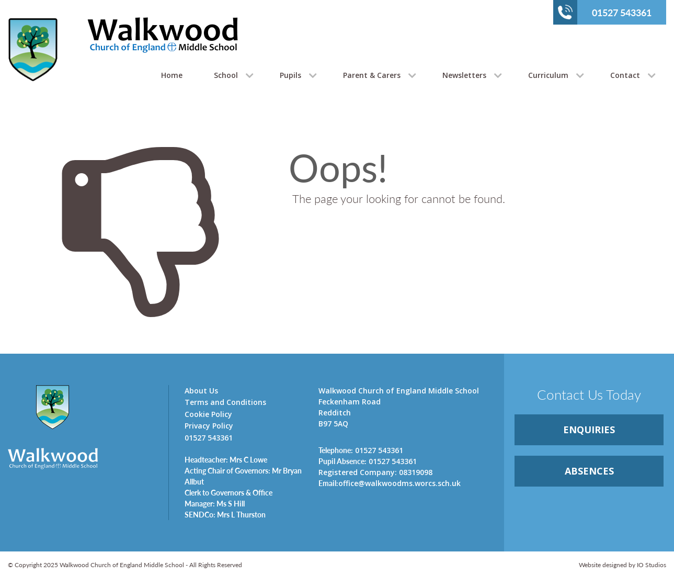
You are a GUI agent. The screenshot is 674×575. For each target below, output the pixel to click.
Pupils (290, 75)
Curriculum (548, 75)
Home (171, 75)
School (226, 75)
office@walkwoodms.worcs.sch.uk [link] (389, 483)
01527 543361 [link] (360, 450)
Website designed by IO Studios (622, 564)
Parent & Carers (372, 75)
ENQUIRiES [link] (589, 429)
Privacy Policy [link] (209, 426)
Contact (625, 75)
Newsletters (464, 75)
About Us (201, 391)
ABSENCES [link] (589, 471)
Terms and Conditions (225, 402)
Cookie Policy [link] (208, 414)
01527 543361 (605, 12)
